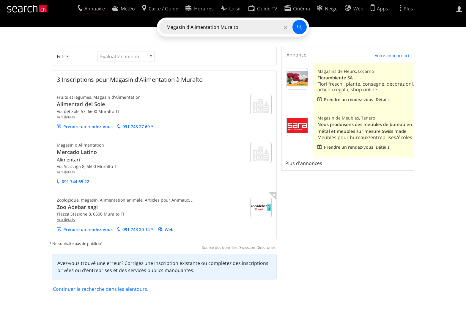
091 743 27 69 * (137, 126)
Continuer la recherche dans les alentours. (100, 289)
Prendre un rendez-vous (88, 126)
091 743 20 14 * (137, 229)
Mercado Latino (77, 152)
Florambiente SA (335, 78)
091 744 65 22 (75, 181)
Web (169, 229)
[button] (126, 56)
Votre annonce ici (392, 55)
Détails (383, 99)
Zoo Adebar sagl (77, 207)
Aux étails (66, 117)
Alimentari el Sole (81, 104)
